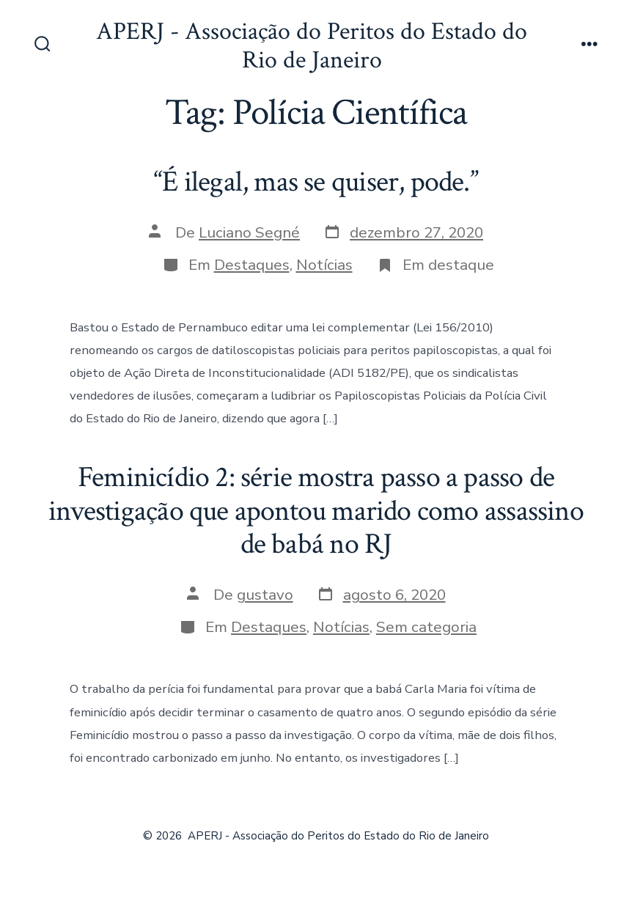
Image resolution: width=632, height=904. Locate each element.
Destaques (252, 264)
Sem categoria (426, 627)
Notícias (324, 264)
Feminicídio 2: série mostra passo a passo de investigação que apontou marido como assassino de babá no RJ (316, 510)
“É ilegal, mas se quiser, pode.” (316, 182)
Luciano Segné (249, 232)
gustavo (265, 594)
